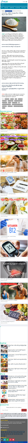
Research (3, 435)
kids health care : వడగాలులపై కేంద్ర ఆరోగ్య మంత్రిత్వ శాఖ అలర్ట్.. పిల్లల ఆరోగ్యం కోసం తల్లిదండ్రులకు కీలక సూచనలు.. (17, 378)
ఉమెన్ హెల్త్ (23, 7)
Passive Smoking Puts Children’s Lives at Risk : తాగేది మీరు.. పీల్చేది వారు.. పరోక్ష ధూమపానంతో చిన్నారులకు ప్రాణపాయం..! (17, 387)
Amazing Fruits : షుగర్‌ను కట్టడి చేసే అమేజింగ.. (8, 257)
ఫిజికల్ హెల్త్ (12, 7)
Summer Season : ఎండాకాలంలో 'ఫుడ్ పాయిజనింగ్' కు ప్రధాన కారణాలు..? (17, 355)
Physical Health (14, 431)
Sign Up (24, 410)
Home (2, 431)
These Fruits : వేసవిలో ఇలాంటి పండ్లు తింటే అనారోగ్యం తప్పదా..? (17, 360)
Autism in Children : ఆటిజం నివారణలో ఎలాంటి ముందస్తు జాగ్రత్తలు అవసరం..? (16, 391)
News (7, 442)
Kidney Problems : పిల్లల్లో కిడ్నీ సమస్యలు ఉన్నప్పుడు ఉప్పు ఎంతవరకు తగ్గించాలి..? (17, 396)
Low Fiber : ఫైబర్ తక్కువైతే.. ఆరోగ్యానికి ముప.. (8, 321)
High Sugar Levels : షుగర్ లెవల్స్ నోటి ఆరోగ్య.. (8, 193)
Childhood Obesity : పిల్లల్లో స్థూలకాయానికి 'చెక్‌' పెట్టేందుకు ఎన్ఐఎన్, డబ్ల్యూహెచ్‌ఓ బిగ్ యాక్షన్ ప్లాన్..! (16, 400)
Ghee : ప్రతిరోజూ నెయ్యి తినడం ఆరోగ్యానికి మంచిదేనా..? (17, 364)
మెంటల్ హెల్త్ (17, 7)
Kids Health (11, 433)
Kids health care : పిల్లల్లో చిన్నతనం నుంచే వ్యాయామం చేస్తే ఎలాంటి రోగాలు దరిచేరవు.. (17, 382)
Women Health (4, 433)
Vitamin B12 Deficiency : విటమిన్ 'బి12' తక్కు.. (8, 236)
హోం (2, 7)
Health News (7, 431)
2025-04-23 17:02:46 (17, 10)
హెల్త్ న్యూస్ (6, 7)
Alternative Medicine (18, 433)
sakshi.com (20, 442)
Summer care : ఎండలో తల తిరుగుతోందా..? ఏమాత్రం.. (9, 172)
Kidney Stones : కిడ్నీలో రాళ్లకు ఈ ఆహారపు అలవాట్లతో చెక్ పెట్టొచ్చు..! (17, 369)
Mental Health (21, 431)
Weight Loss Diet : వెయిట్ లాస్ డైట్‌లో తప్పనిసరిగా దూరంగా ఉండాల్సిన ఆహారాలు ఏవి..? (17, 351)
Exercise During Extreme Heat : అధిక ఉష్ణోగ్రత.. (9, 300)
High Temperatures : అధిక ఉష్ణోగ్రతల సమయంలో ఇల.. (9, 151)
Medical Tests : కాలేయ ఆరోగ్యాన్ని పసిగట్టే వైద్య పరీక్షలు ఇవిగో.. (17, 346)
